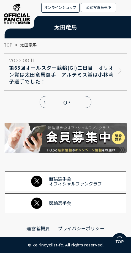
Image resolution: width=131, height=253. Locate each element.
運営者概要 (38, 228)
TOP (65, 102)
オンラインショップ (60, 7)
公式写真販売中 (98, 7)
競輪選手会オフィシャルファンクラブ (66, 181)
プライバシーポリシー (81, 228)
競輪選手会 (51, 203)
